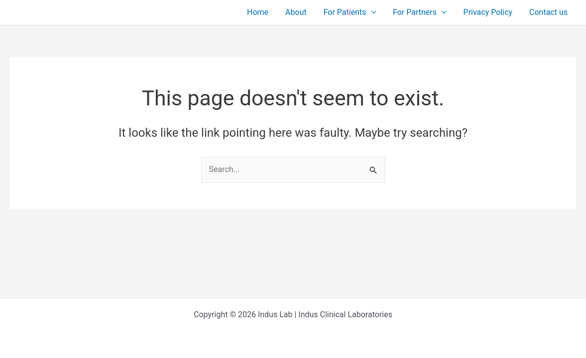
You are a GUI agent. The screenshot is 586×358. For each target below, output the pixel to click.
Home (263, 12)
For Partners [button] (422, 12)
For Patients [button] (353, 12)
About (300, 12)
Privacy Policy (489, 12)
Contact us (549, 12)
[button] (374, 12)
